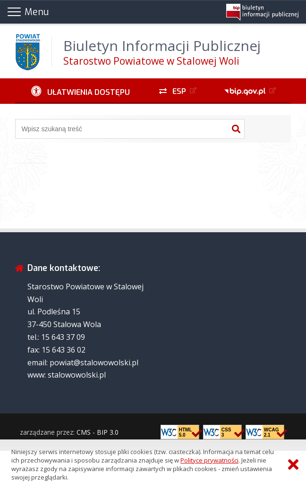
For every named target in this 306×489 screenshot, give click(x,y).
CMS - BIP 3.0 (97, 432)
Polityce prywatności (209, 460)
